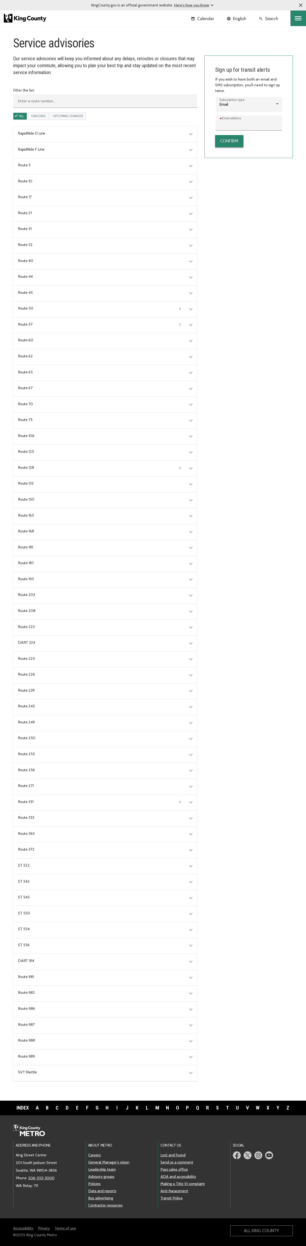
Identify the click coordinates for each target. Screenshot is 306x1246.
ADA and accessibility (178, 1176)
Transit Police (171, 1198)
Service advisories (223, 49)
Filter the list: (24, 90)
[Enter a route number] (105, 101)
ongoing (38, 116)
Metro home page (31, 1131)
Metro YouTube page (269, 1155)
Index (22, 1108)
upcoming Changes (68, 116)
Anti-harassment (174, 1191)
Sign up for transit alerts (227, 57)
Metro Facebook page (237, 1155)
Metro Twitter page (247, 1155)
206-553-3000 (41, 1178)
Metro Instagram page (258, 1155)
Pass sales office (174, 1169)
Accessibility (23, 1228)
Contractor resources (105, 1205)
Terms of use (65, 1228)
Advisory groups (101, 1176)
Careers (94, 1155)
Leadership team (102, 1169)
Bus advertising (100, 1198)
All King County (261, 1230)
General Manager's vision (108, 1162)
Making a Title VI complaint (182, 1183)
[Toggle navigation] (298, 18)
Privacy (44, 1228)
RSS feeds (215, 65)
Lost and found (173, 1155)
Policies (94, 1183)
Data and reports (102, 1191)
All (21, 116)
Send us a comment (176, 1162)
